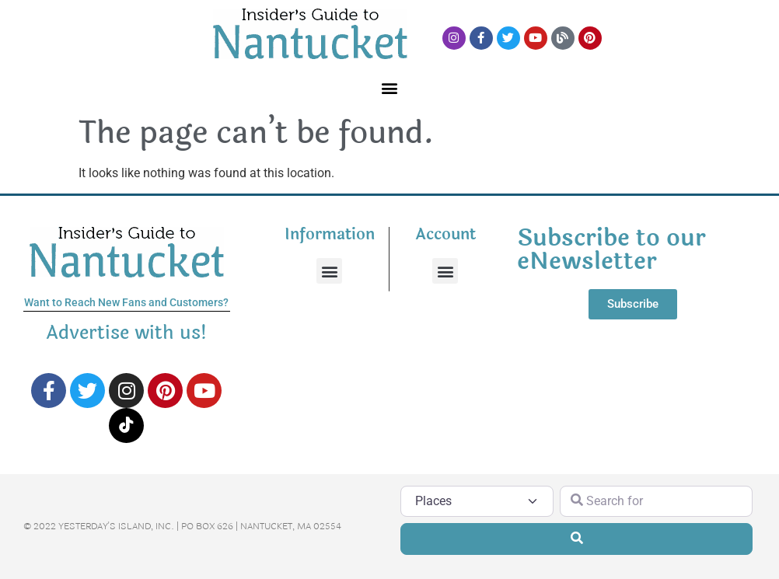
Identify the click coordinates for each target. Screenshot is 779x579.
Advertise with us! (127, 333)
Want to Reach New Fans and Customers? (126, 302)
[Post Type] (477, 501)
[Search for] (656, 501)
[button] (390, 87)
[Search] (576, 538)
